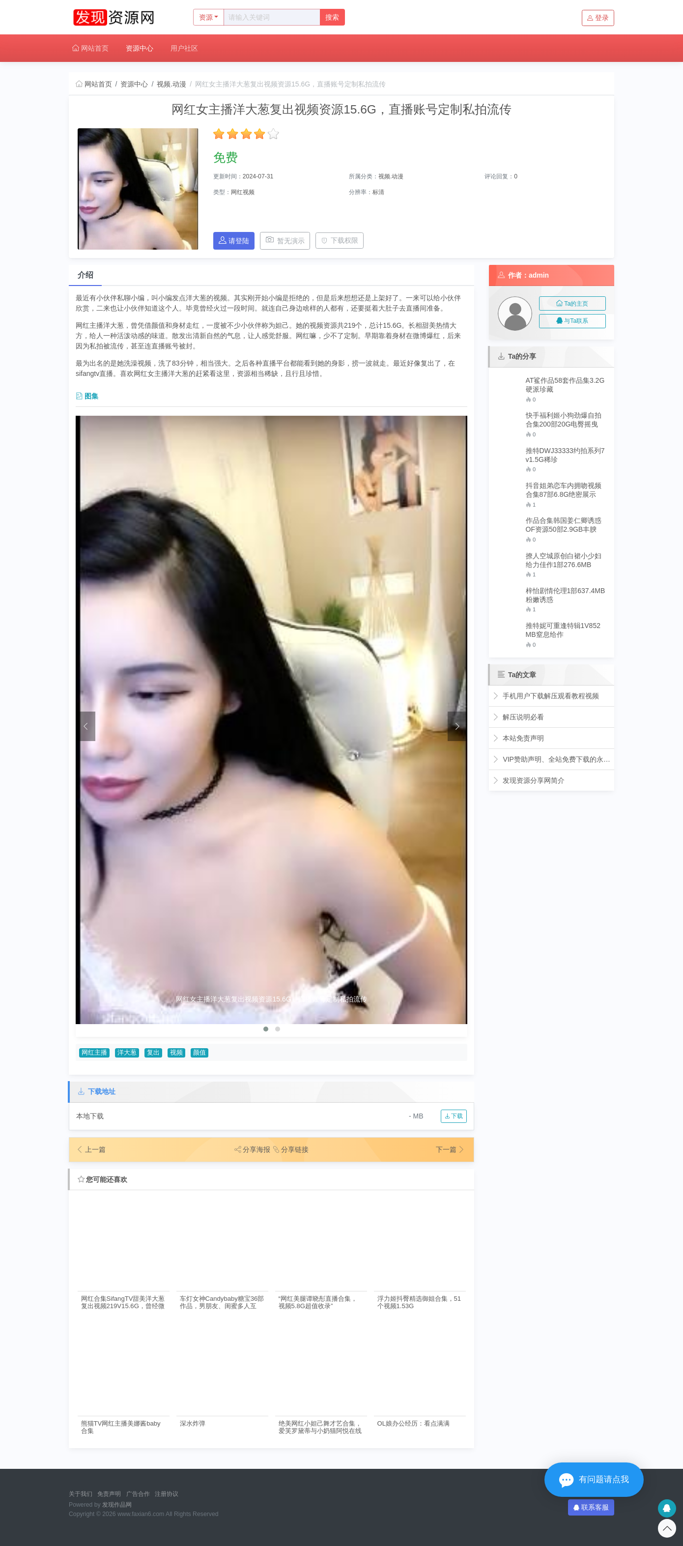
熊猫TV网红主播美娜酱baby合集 (121, 1427)
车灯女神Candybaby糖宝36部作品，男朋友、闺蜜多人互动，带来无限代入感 (222, 1302)
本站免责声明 (518, 738)
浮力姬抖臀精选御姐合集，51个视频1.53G (419, 1302)
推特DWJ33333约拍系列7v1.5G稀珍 (565, 455)
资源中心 (139, 48)
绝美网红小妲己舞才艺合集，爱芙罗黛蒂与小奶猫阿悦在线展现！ (320, 1427)
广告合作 (138, 1493)
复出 (153, 1052)
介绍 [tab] (85, 275)
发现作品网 (117, 1504)
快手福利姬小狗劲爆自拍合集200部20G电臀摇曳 (563, 419)
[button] (266, 1029)
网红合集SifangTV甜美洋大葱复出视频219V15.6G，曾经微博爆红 (123, 1302)
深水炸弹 (192, 1423)
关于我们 (80, 1493)
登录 (598, 18)
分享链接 (292, 1149)
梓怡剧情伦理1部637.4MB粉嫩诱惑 (565, 595)
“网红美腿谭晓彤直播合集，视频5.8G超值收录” (318, 1302)
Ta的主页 (572, 303)
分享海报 (251, 1149)
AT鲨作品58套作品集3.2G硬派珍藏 (565, 384)
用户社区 (184, 48)
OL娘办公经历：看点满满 (413, 1423)
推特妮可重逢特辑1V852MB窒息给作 (563, 630)
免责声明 (109, 1493)
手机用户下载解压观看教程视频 (545, 696)
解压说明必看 (518, 717)
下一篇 (450, 1149)
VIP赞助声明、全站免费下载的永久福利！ (551, 759)
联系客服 (591, 1507)
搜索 (332, 17)
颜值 (199, 1052)
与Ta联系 (572, 320)
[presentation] (85, 726)
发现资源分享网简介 (528, 780)
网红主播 (94, 1052)
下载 (454, 1116)
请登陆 (234, 240)
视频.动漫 (171, 84)
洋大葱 (127, 1052)
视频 (176, 1052)
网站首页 (90, 48)
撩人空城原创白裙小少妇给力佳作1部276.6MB (563, 560)
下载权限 (339, 240)
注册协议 (166, 1493)
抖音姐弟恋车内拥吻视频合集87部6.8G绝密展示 (563, 490)
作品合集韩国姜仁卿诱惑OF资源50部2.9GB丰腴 (563, 524)
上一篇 (91, 1149)
